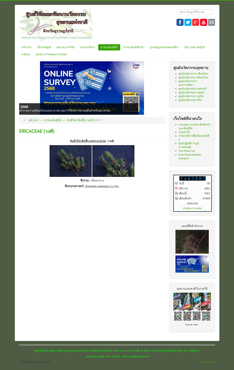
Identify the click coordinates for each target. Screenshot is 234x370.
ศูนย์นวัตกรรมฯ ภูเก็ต (191, 96)
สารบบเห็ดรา (87, 47)
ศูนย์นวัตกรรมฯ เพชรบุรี (193, 88)
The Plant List (187, 150)
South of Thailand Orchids (51, 54)
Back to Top (208, 362)
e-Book (26, 54)
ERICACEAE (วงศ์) (36, 131)
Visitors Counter (192, 208)
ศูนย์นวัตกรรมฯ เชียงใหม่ (193, 73)
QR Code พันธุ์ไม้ (194, 47)
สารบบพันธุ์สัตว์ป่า (133, 47)
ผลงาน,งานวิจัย (66, 47)
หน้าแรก (27, 47)
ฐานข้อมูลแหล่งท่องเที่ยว (164, 47)
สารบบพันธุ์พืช (109, 47)
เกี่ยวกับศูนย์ (44, 47)
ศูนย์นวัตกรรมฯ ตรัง (190, 100)
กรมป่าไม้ (184, 132)
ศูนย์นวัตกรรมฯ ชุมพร (192, 92)
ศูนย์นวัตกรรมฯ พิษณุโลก (194, 77)
